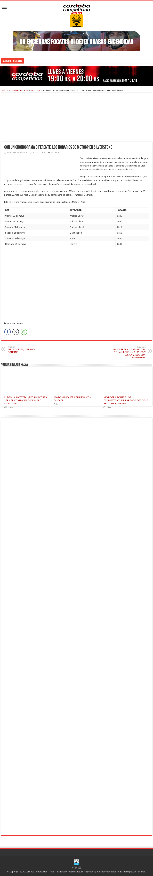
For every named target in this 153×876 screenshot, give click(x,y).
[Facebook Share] (7, 332)
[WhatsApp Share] (24, 332)
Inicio (3, 90)
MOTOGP (35, 90)
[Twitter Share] (15, 332)
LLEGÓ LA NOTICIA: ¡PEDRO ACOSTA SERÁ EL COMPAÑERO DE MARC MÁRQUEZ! (25, 400)
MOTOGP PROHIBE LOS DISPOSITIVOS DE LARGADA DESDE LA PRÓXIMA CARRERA (125, 400)
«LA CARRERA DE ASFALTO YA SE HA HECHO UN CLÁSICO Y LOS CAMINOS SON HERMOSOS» (128, 352)
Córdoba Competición (17, 153)
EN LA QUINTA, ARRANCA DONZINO (25, 349)
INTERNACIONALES (18, 90)
